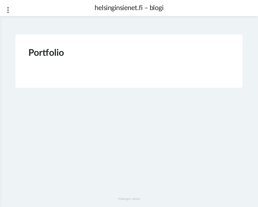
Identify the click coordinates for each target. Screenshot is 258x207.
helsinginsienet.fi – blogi (129, 8)
